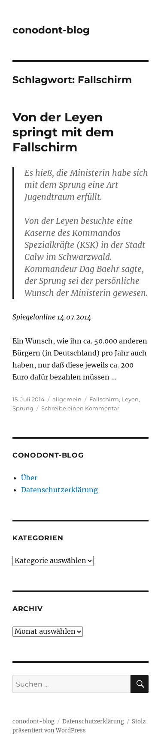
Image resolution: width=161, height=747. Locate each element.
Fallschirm (104, 399)
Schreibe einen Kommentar (80, 408)
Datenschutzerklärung (59, 489)
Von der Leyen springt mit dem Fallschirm (63, 132)
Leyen (130, 399)
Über (29, 477)
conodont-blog (51, 30)
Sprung (22, 408)
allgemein (67, 399)
